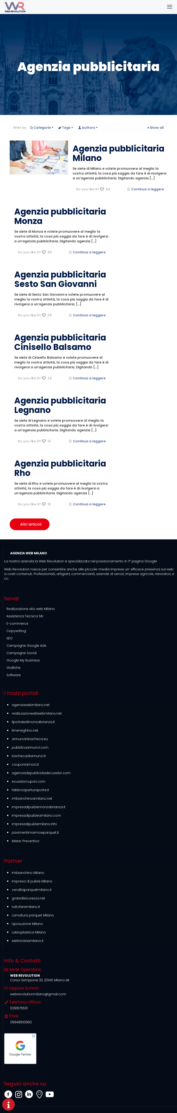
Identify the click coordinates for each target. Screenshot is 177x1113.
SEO (9, 638)
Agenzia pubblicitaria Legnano (60, 405)
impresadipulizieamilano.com (36, 815)
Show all (155, 127)
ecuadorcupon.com (28, 781)
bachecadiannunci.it (29, 756)
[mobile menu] (170, 7)
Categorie (42, 127)
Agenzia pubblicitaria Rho (60, 468)
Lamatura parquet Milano (33, 915)
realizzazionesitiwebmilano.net (37, 713)
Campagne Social (21, 653)
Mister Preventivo (25, 841)
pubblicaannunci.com (30, 747)
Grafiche (13, 667)
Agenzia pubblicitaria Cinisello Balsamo (60, 342)
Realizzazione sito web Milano (30, 609)
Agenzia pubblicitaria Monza (60, 216)
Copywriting (16, 631)
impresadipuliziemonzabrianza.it (38, 807)
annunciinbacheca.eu (30, 739)
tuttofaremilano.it (26, 906)
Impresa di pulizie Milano (32, 881)
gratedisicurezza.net (28, 898)
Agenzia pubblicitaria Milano (118, 153)
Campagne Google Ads (26, 645)
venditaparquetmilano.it (32, 889)
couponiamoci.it (25, 764)
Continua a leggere (147, 189)
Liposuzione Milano (27, 923)
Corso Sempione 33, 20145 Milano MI (39, 980)
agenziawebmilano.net (31, 705)
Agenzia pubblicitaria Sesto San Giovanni (60, 279)
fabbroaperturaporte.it (30, 790)
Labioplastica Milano (29, 932)
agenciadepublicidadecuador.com (41, 773)
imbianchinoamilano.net (32, 798)
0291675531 (19, 1008)
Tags (66, 127)
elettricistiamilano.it (28, 940)
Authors (88, 127)
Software (13, 675)
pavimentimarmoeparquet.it (35, 832)
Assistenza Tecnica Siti (24, 616)
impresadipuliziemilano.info (34, 824)
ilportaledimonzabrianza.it (33, 722)
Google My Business (23, 660)
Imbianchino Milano (28, 872)
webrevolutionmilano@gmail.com (38, 994)
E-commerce (17, 623)
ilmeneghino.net (25, 730)
